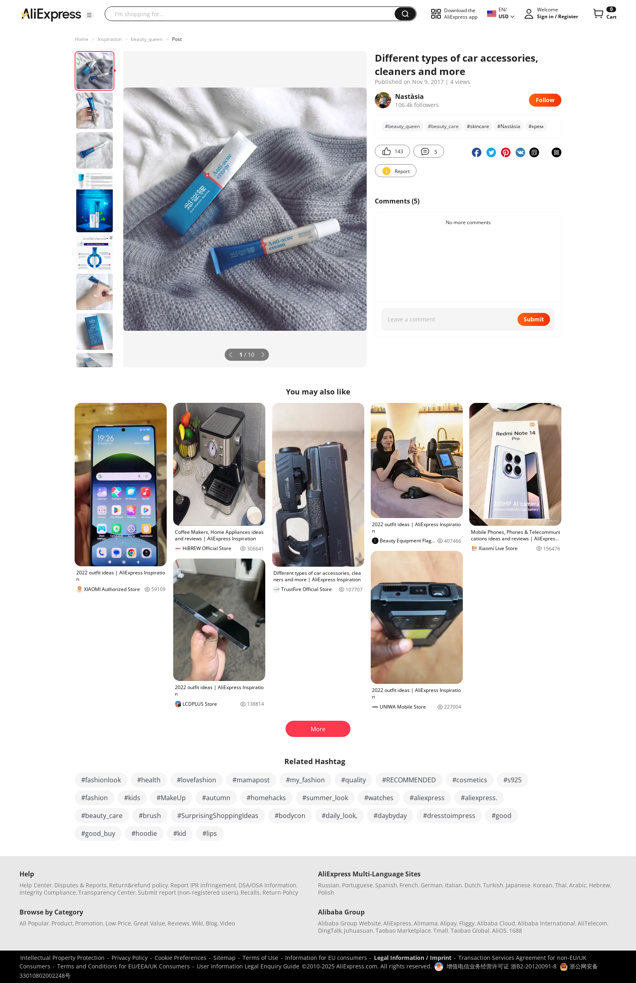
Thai (561, 885)
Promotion (89, 923)
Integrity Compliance (47, 892)
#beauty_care (443, 126)
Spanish (386, 885)
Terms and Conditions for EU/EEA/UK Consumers (123, 966)
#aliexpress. (479, 797)
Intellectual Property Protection (62, 958)
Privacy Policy (130, 958)
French (409, 885)
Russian (328, 885)
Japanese (518, 885)
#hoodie (144, 833)
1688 (515, 930)
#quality (353, 779)
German (432, 885)
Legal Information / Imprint (412, 958)
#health (149, 779)
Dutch (472, 885)
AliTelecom (592, 923)
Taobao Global (470, 930)
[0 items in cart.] (604, 13)
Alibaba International (546, 923)
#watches (378, 797)
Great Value (149, 923)
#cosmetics (469, 779)
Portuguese (357, 885)
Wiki (197, 923)
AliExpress (397, 923)
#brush (150, 815)
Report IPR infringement (203, 885)
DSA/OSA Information (267, 885)
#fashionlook (101, 779)
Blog (211, 923)
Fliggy (467, 923)
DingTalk (330, 930)
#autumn (216, 797)
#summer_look (325, 797)
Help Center (35, 885)
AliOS (499, 930)
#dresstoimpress (449, 815)
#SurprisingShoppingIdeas (217, 815)
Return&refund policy (138, 885)
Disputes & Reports (80, 885)
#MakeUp (171, 797)
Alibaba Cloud (496, 923)
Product (62, 923)
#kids (132, 797)
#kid (179, 833)
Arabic (578, 885)
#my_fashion (305, 779)
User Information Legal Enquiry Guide (248, 966)
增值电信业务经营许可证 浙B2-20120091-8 (501, 966)
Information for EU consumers (326, 958)
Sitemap (224, 958)
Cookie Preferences (180, 958)
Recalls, (251, 892)
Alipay (448, 923)
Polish (326, 892)
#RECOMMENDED (409, 779)
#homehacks (266, 797)
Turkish (493, 885)
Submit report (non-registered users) (188, 892)
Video (227, 923)
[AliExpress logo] (51, 14)
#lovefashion (196, 779)
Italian (453, 885)
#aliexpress (427, 797)
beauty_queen (147, 39)
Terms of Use (260, 958)
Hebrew (599, 885)
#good (501, 815)
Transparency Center (106, 892)
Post (177, 39)
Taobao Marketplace (403, 930)
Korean (542, 885)
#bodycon (290, 815)
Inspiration (110, 39)
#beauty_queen (402, 126)
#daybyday (390, 815)
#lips (209, 833)
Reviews (178, 923)
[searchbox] (253, 14)
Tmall (440, 930)
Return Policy (280, 892)
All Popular (34, 923)
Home (81, 39)
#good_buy (98, 833)
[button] (89, 15)
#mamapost (251, 779)
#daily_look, (339, 815)
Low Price (118, 923)
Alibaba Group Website (349, 923)
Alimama (426, 923)
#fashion (94, 797)
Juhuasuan (358, 930)
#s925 (512, 779)
